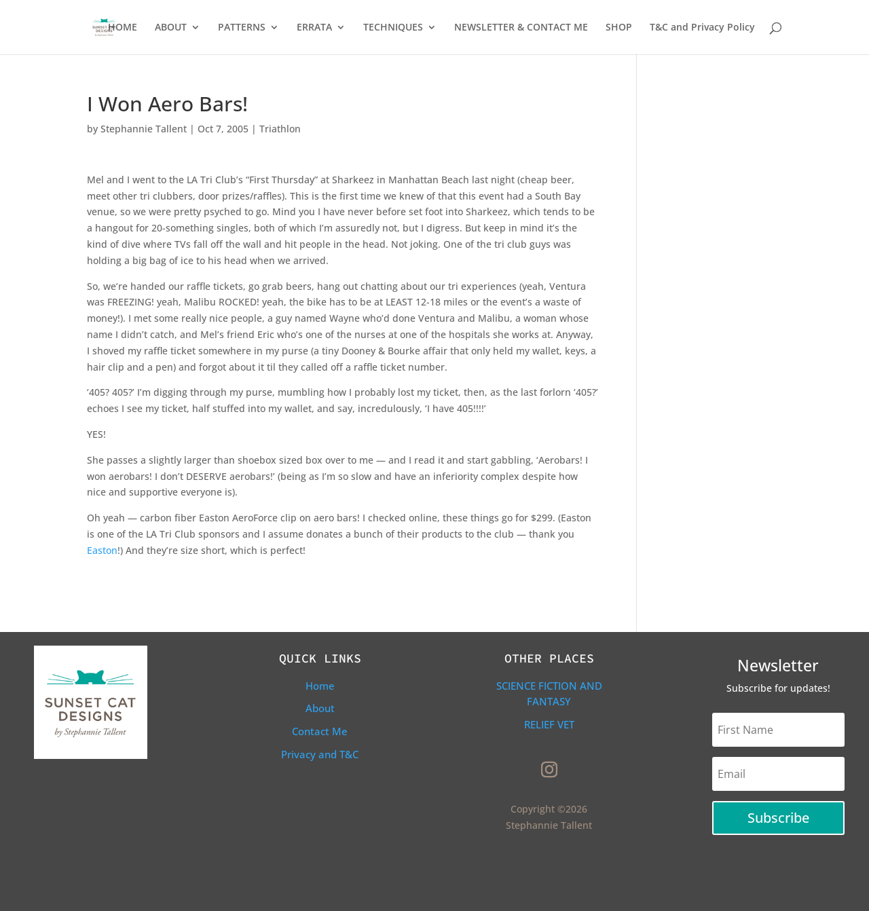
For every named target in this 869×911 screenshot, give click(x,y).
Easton (102, 550)
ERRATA (314, 27)
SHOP (619, 27)
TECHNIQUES (393, 27)
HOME (122, 27)
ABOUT (171, 27)
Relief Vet (549, 724)
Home (320, 685)
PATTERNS (241, 27)
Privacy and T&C (319, 754)
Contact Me (320, 731)
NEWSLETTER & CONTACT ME (521, 27)
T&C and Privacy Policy (702, 27)
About (320, 708)
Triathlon (280, 128)
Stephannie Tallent (143, 128)
